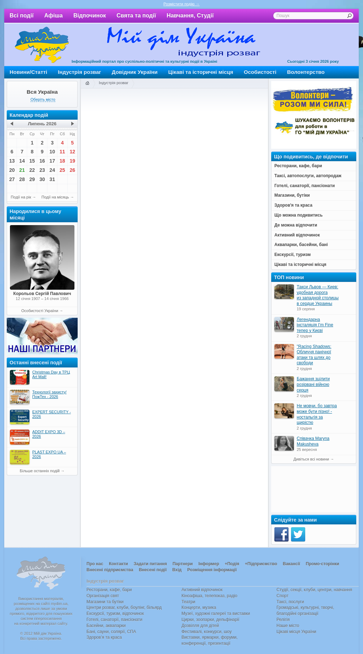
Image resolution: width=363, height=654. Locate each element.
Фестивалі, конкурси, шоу (206, 631)
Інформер (209, 563)
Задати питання (150, 563)
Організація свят (102, 595)
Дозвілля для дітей (200, 625)
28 (22, 179)
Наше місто (288, 625)
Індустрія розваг (79, 72)
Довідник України (134, 72)
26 (72, 170)
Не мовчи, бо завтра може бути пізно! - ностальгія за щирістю (317, 414)
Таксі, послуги (290, 601)
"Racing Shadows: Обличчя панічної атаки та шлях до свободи (314, 355)
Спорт (283, 595)
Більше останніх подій (40, 471)
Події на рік (21, 197)
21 (22, 170)
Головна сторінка (87, 83)
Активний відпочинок (202, 589)
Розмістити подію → (181, 4)
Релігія (283, 619)
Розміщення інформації (211, 569)
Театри (188, 601)
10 (52, 151)
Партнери (183, 563)
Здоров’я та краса (104, 637)
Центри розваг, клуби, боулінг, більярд (124, 607)
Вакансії (291, 563)
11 (62, 151)
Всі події (22, 15)
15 (32, 161)
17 (52, 161)
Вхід (177, 569)
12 (72, 151)
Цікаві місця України (296, 631)
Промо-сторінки (322, 563)
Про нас (94, 563)
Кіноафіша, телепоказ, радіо (210, 595)
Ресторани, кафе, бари (109, 589)
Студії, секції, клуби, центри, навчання (314, 589)
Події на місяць (55, 197)
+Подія (232, 563)
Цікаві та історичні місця (200, 72)
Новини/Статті (28, 72)
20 (12, 170)
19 (72, 161)
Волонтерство (306, 72)
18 (62, 161)
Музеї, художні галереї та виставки (216, 613)
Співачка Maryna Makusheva (313, 441)
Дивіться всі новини (311, 459)
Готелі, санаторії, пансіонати (114, 619)
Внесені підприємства (109, 569)
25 (62, 170)
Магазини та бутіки (104, 601)
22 (32, 170)
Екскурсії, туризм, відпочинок (115, 613)
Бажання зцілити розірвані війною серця (313, 384)
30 (42, 179)
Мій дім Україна (42, 45)
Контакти (118, 563)
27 (12, 179)
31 (52, 179)
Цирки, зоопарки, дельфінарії (210, 619)
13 (12, 161)
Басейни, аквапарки (106, 625)
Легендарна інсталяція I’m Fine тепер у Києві (315, 325)
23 (42, 170)
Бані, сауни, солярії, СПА (111, 631)
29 (32, 179)
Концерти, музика (199, 607)
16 (42, 161)
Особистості (260, 72)
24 (52, 170)
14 (22, 161)
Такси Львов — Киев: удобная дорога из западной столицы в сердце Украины (318, 295)
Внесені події (153, 569)
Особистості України (39, 311)
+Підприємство (261, 563)
